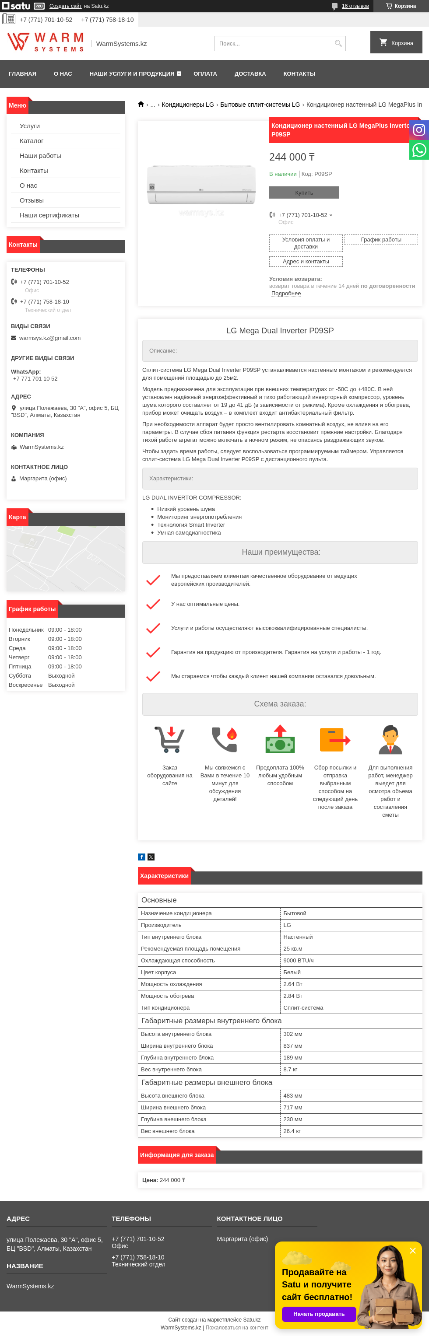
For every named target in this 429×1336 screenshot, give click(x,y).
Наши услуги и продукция (132, 73)
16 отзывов (355, 6)
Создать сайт (65, 6)
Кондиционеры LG (188, 104)
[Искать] (338, 43)
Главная (22, 73)
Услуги (30, 125)
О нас (63, 73)
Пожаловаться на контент (237, 1328)
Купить (304, 192)
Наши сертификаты (49, 215)
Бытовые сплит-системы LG (260, 104)
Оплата (205, 73)
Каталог (32, 140)
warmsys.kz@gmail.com (50, 338)
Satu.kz (251, 1320)
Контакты (300, 73)
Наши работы (40, 155)
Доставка (250, 73)
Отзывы (32, 200)
